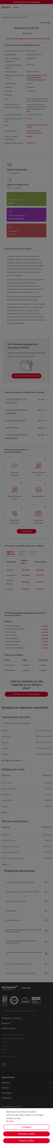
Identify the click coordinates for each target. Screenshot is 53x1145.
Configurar (26, 1127)
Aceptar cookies (26, 1140)
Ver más (9, 1121)
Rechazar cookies (26, 1134)
